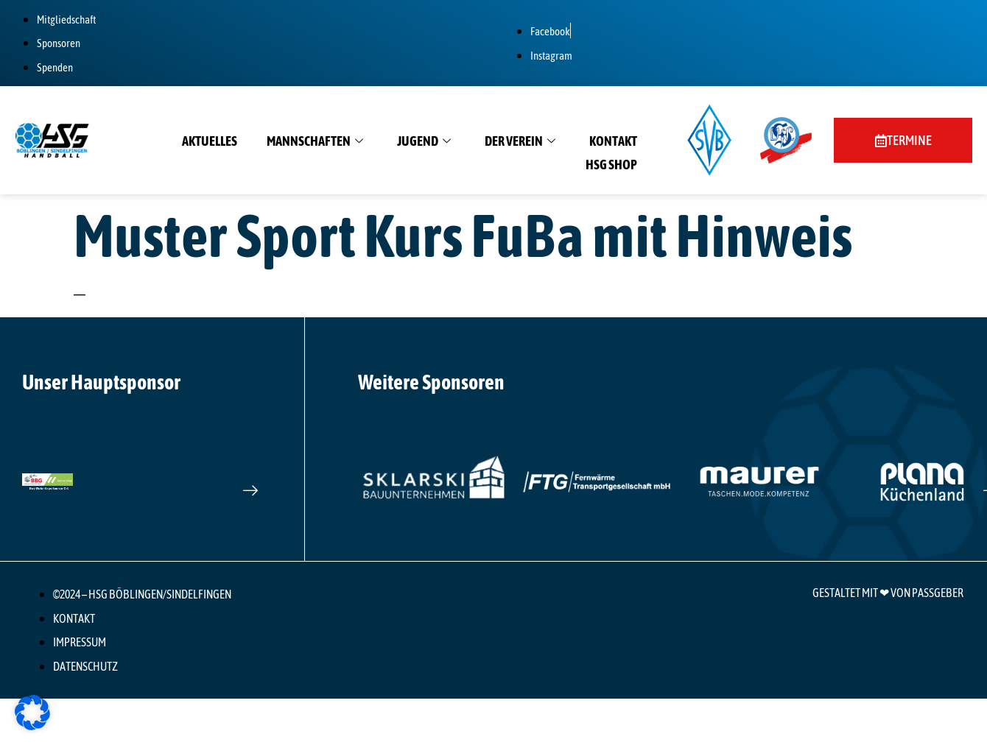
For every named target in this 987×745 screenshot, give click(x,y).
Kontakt (613, 141)
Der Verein (520, 141)
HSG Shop (611, 164)
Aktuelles (209, 141)
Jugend (424, 141)
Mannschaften (315, 141)
